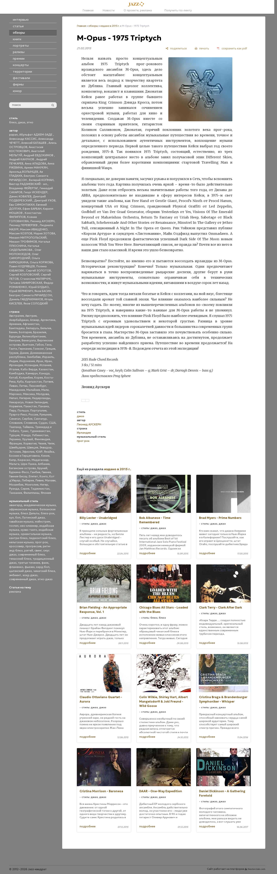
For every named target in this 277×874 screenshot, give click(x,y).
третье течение (29, 562)
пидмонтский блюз (42, 538)
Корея (38, 377)
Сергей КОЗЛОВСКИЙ (24, 274)
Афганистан (31, 324)
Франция (15, 443)
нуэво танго (29, 529)
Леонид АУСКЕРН (42, 221)
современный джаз (22, 579)
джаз (21, 122)
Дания (24, 353)
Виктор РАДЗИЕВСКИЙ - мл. (28, 184)
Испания (45, 365)
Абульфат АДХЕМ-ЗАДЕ (36, 134)
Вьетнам (28, 344)
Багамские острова (22, 468)
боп (17, 517)
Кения (45, 455)
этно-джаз (45, 579)
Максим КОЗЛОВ (20, 233)
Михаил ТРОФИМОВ (23, 241)
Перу (12, 410)
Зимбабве (34, 357)
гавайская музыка (21, 521)
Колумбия (26, 377)
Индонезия (27, 361)
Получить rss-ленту (176, 10)
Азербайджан (19, 320)
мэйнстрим (42, 521)
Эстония (15, 451)
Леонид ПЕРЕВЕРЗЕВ (23, 225)
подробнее (88, 553)
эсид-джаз (30, 575)
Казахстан (46, 369)
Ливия (39, 480)
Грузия (13, 353)
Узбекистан (40, 435)
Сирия (25, 488)
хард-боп (42, 567)
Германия (25, 348)
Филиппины (31, 493)
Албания (44, 464)
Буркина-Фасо (19, 472)
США (52, 422)
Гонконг (38, 348)
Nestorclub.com (256, 869)
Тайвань (28, 427)
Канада (44, 373)
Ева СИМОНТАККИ (22, 204)
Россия (33, 414)
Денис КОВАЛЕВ (20, 196)
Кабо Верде (29, 369)
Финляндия (42, 439)
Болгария (25, 332)
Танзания (15, 493)
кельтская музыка (21, 542)
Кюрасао (24, 460)
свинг (38, 550)
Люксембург (37, 386)
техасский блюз (20, 558)
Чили (51, 443)
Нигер (44, 484)
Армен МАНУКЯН (36, 167)
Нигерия (25, 398)
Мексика (29, 394)
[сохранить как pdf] (232, 48)
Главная (88, 10)
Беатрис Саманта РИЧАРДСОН (30, 295)
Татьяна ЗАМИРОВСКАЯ (25, 283)
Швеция (32, 447)
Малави (50, 480)
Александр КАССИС (23, 139)
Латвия (48, 381)
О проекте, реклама (138, 10)
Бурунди (15, 336)
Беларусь (32, 328)
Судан (43, 422)
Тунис (24, 431)
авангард (15, 505)
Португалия (38, 410)
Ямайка (49, 451)
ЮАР (39, 451)
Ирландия (16, 365)
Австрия (31, 315)
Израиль (48, 357)
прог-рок (41, 542)
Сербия (27, 418)
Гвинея (46, 472)
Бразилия (39, 332)
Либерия (28, 480)
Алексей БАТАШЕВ (34, 143)
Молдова (42, 394)
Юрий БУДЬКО (39, 287)
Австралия (16, 315)
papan (13, 134)
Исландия (31, 365)
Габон (39, 344)
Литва (23, 386)
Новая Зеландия (36, 402)
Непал (13, 398)
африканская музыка (23, 509)
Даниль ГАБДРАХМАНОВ (26, 299)
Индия (13, 361)
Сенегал (14, 418)
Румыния (45, 414)
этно (30, 122)
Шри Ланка (28, 464)
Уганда (26, 435)
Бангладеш (17, 328)
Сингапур (40, 418)
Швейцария (17, 447)
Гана (48, 344)
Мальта (14, 464)
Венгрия (14, 340)
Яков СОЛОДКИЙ (35, 303)
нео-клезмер (29, 525)
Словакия (15, 422)
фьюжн (30, 567)
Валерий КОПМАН (41, 180)
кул (11, 517)
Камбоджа (16, 373)
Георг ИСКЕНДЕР (35, 192)
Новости (109, 10)
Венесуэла (29, 340)
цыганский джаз (20, 571)
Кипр (12, 460)
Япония (46, 493)
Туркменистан (40, 431)
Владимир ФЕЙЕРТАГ (23, 188)
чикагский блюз (44, 571)
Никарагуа (16, 402)
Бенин (13, 332)
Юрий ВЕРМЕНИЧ (21, 291)
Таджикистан (40, 488)
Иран (48, 361)
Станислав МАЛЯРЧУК (35, 278)
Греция (50, 348)
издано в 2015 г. (109, 25)
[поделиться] (176, 48)
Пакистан (30, 406)
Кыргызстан (33, 381)
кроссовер (16, 546)
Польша (23, 410)
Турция (14, 435)
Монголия (31, 484)
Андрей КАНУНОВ (22, 159)
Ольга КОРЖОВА (41, 262)
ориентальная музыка (36, 534)
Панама (43, 406)
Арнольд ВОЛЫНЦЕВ (23, 171)
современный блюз (31, 554)
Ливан (13, 386)
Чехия (42, 443)
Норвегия (15, 406)
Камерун (32, 373)
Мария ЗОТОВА (44, 233)
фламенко (16, 567)
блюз (12, 122)
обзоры (93, 25)
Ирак (39, 361)
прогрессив (33, 546)
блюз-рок (47, 513)
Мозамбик (16, 484)
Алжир (34, 320)
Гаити (13, 348)
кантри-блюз (18, 538)
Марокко (15, 394)
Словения (30, 422)
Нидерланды (41, 398)
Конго (44, 476)
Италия (14, 369)
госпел (13, 525)
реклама (15, 591)
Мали (45, 390)
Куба (20, 381)
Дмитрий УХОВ (44, 200)
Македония (17, 390)
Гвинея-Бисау (18, 476)
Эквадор (46, 447)
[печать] (202, 48)
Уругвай (27, 439)
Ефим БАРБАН (32, 208)
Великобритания (34, 336)
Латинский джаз (33, 517)
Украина (15, 439)
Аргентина (48, 320)
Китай (13, 377)
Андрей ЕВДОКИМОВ (39, 155)
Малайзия (33, 390)
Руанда (14, 488)
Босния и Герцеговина (24, 455)
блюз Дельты (30, 513)
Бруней (42, 468)
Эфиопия (28, 451)
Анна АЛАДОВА (35, 163)
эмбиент (15, 575)
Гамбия (35, 472)
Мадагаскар (40, 460)
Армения (15, 324)
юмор (17, 91)
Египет (33, 476)
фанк (45, 562)
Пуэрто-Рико (18, 414)
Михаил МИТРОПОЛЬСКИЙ (27, 237)
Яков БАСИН (42, 291)
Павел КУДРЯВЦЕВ (22, 266)
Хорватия (30, 443)
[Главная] (137, 4)
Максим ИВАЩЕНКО (34, 229)
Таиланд (15, 427)
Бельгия (45, 328)
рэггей (28, 550)
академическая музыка (40, 505)
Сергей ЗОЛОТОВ (38, 270)
